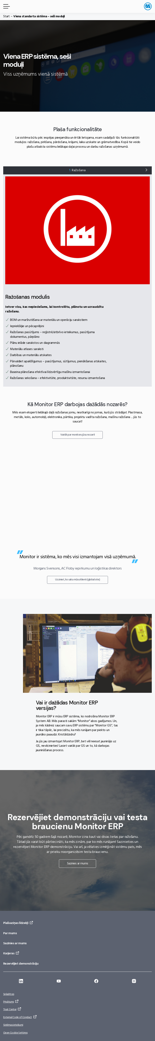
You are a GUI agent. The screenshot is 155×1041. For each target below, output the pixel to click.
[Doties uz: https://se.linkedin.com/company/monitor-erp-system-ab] (21, 981)
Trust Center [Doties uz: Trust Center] (9, 1009)
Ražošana (77, 170)
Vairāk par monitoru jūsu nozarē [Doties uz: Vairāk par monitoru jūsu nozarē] (77, 434)
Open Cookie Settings (15, 1033)
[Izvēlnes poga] (5, 6)
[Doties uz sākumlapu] (148, 6)
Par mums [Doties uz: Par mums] (10, 933)
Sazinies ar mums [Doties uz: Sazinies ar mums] (77, 863)
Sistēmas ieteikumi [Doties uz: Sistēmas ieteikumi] (13, 1025)
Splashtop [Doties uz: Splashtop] (8, 994)
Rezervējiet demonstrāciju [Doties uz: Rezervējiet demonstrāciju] (20, 963)
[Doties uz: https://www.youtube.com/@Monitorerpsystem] (59, 981)
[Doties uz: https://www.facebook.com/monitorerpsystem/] (96, 981)
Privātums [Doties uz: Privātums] (8, 1002)
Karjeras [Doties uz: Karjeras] (8, 953)
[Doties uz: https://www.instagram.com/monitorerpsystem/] (134, 981)
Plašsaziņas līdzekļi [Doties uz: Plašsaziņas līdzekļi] (15, 923)
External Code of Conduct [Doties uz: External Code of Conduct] (17, 1017)
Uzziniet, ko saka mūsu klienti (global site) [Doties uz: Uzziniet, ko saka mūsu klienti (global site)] (77, 579)
